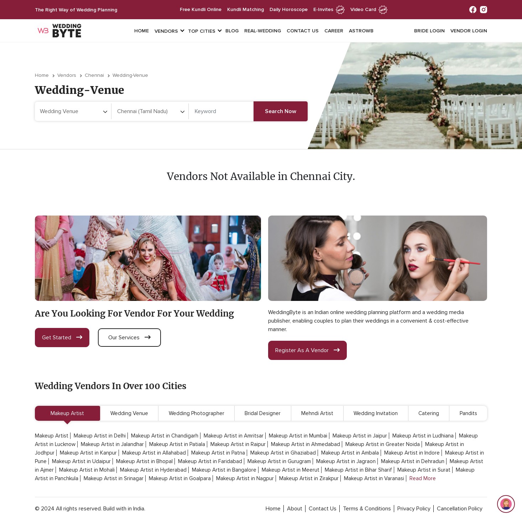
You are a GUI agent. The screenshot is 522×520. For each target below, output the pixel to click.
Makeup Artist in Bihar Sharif (358, 470)
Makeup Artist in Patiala (177, 444)
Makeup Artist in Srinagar (113, 478)
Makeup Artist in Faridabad (210, 461)
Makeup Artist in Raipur (238, 444)
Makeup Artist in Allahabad (154, 453)
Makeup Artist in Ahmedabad (305, 444)
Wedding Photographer (196, 413)
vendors (166, 31)
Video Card (368, 9)
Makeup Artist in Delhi (100, 436)
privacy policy (413, 508)
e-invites (329, 9)
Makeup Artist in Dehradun (412, 461)
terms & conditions (367, 508)
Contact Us (303, 31)
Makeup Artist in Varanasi (374, 478)
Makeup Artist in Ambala (350, 453)
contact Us (322, 508)
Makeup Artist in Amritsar (233, 436)
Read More (422, 478)
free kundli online (200, 9)
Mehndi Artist (317, 413)
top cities (201, 31)
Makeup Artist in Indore (412, 453)
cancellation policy (459, 508)
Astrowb (361, 31)
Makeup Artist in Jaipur (360, 436)
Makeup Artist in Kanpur (88, 453)
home (273, 508)
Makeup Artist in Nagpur (245, 478)
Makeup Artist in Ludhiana (423, 436)
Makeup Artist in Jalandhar (112, 444)
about (294, 508)
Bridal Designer (263, 413)
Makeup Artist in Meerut (290, 470)
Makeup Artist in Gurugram (279, 461)
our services (129, 337)
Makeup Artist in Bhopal (144, 461)
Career (333, 31)
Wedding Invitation (376, 413)
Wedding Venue (129, 413)
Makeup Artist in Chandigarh (164, 436)
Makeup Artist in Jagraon (346, 461)
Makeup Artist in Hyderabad (153, 470)
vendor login (468, 31)
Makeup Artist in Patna (218, 453)
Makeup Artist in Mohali (87, 470)
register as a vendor (307, 350)
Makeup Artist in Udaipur (81, 461)
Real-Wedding (262, 31)
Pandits (468, 413)
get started (62, 337)
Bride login (429, 31)
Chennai (94, 75)
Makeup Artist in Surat (423, 470)
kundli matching (245, 9)
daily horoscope (289, 9)
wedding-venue (130, 75)
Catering (428, 413)
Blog (232, 31)
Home (141, 31)
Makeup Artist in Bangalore (224, 470)
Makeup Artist (67, 413)
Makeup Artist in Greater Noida (382, 444)
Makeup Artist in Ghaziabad (283, 453)
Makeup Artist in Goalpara (180, 478)
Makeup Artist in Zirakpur (309, 478)
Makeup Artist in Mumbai (298, 436)
